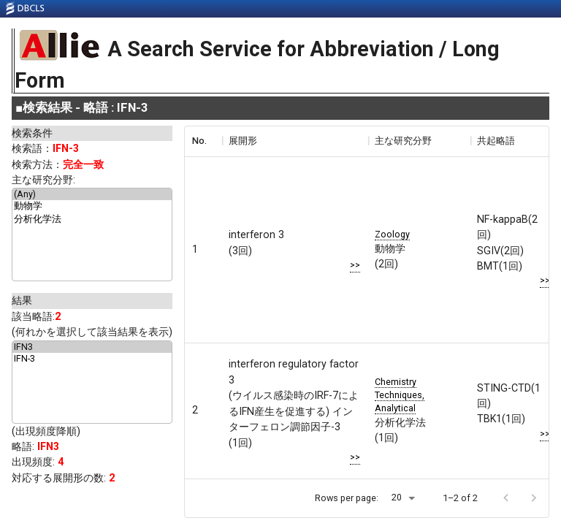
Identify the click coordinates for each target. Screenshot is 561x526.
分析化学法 (92, 219)
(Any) (92, 194)
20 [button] (397, 497)
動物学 (92, 206)
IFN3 (92, 347)
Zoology (392, 234)
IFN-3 (92, 359)
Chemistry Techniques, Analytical (399, 394)
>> (355, 264)
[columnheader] (203, 141)
